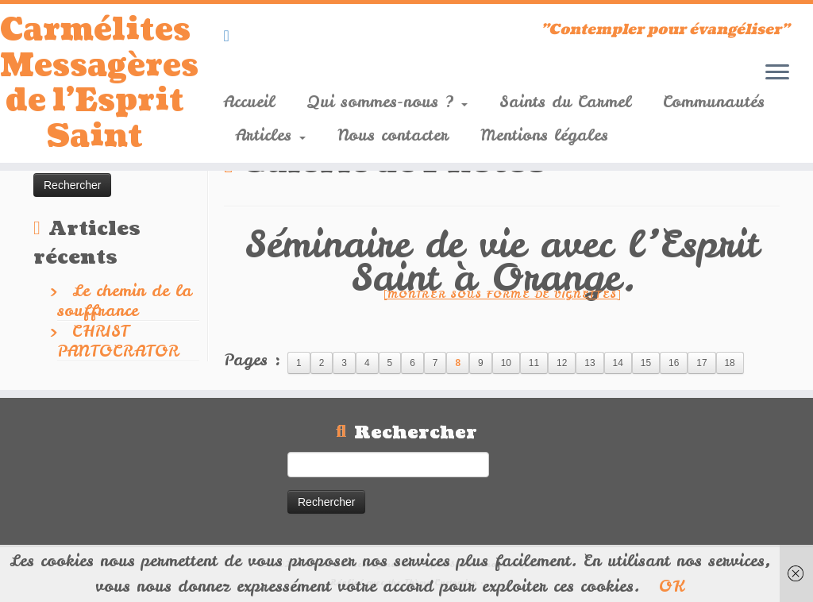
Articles (270, 134)
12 (562, 363)
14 (618, 363)
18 (730, 363)
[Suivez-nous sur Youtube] (231, 35)
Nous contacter (393, 134)
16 (674, 363)
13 (589, 363)
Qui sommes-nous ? (387, 101)
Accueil (249, 101)
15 (646, 363)
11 (534, 363)
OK (671, 585)
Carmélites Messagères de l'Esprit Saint (95, 89)
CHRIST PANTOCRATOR (118, 340)
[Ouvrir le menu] (777, 73)
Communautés (714, 101)
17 (701, 363)
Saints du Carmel (565, 101)
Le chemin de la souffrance (124, 300)
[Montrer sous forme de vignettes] (502, 294)
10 (506, 363)
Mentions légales (544, 134)
